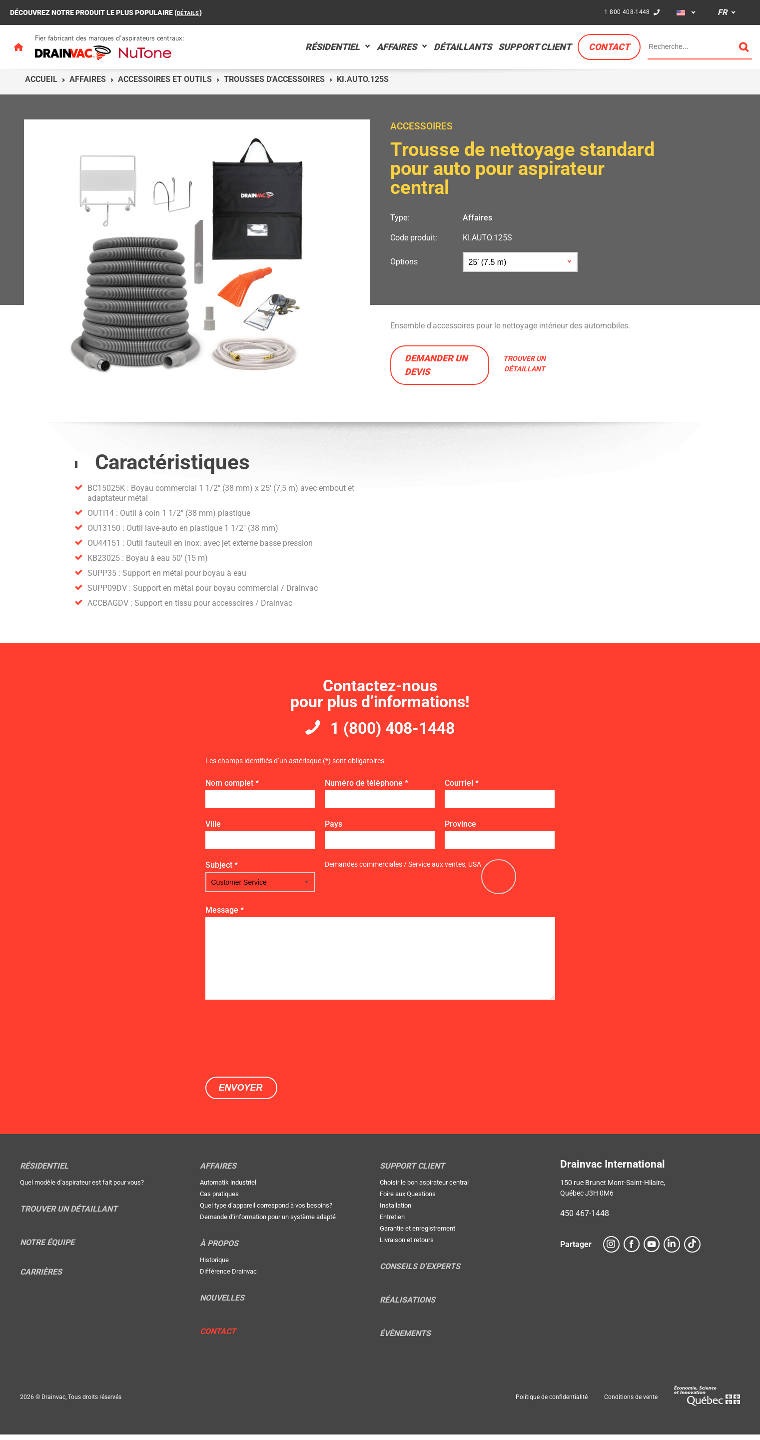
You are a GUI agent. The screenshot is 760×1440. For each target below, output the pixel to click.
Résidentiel (332, 46)
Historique (214, 1265)
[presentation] (281, 1042)
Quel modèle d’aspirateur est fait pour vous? (82, 1188)
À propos (219, 1249)
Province (460, 829)
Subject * (221, 870)
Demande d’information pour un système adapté (268, 1222)
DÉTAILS (190, 12)
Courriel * (462, 788)
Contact (609, 46)
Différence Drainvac (228, 1277)
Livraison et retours (407, 1245)
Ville (213, 829)
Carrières (41, 1278)
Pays (333, 829)
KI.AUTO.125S (487, 237)
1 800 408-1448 (625, 12)
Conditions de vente (631, 1402)
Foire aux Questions (408, 1199)
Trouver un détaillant (68, 1215)
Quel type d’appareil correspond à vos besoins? (266, 1211)
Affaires (397, 46)
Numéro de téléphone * (366, 788)
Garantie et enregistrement (417, 1234)
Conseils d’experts (420, 1272)
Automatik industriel (228, 1188)
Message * (224, 915)
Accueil (41, 79)
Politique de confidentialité (552, 1402)
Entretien (392, 1222)
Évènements (405, 1339)
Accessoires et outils (165, 79)
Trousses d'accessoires (274, 79)
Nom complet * (232, 788)
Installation (395, 1211)
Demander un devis (436, 365)
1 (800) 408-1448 (392, 731)
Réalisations (407, 1306)
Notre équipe (47, 1248)
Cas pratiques (219, 1199)
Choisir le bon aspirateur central (424, 1188)
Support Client (534, 46)
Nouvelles (222, 1304)
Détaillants (463, 46)
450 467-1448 (584, 1219)
